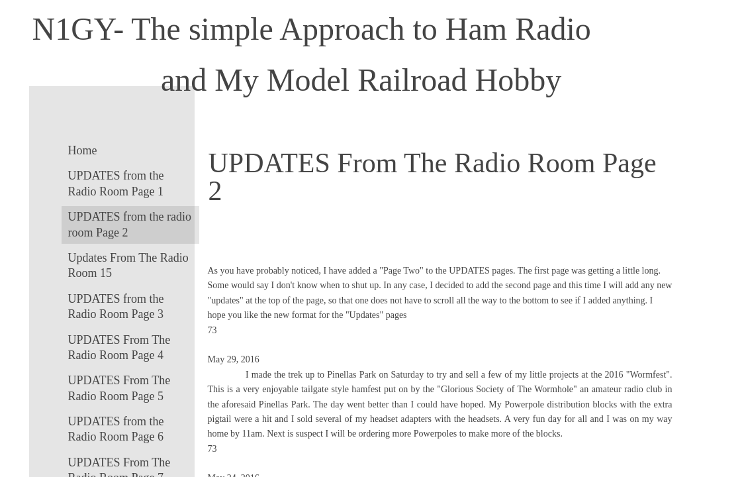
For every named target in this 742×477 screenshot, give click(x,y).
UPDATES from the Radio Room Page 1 (116, 183)
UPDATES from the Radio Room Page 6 (116, 429)
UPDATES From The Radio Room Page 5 (119, 388)
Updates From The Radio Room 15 (128, 265)
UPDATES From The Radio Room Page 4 (119, 347)
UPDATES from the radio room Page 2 (129, 224)
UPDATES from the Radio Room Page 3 (116, 306)
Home (82, 150)
